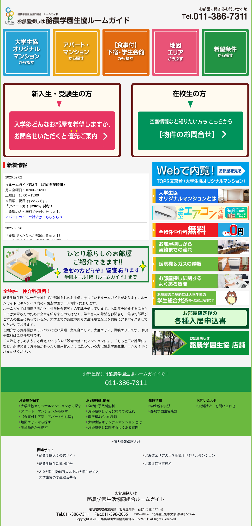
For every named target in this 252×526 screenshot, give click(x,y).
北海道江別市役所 (158, 463)
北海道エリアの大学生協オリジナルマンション (180, 455)
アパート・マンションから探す (44, 411)
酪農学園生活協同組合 (56, 463)
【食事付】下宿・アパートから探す (48, 417)
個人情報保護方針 (127, 442)
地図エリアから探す (36, 422)
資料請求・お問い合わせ (216, 406)
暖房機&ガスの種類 (102, 417)
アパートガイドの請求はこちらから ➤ (34, 217)
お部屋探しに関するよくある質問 (113, 427)
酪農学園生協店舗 (163, 411)
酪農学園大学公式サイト (57, 455)
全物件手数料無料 (101, 406)
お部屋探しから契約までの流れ (111, 411)
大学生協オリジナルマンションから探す (51, 406)
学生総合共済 (160, 406)
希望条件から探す (34, 427)
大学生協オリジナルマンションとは (115, 422)
